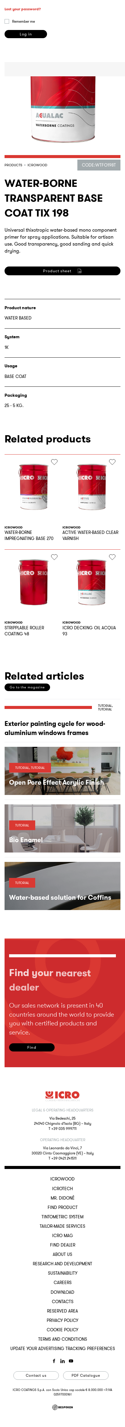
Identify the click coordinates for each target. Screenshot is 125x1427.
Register (25, 378)
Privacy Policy (62, 1320)
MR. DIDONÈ (63, 1198)
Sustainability (62, 1273)
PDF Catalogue (86, 1375)
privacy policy (23, 353)
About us (62, 1254)
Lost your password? (23, 61)
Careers (63, 1282)
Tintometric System (62, 1216)
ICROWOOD (62, 1179)
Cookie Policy (62, 1329)
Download (62, 1292)
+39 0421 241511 (63, 1158)
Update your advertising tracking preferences (62, 1348)
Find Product (63, 1207)
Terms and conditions (62, 1339)
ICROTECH (62, 1188)
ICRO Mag (62, 1235)
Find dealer (62, 1245)
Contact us (36, 1375)
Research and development (62, 1263)
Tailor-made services (62, 1226)
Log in (26, 87)
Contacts (62, 1301)
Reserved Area (62, 1311)
